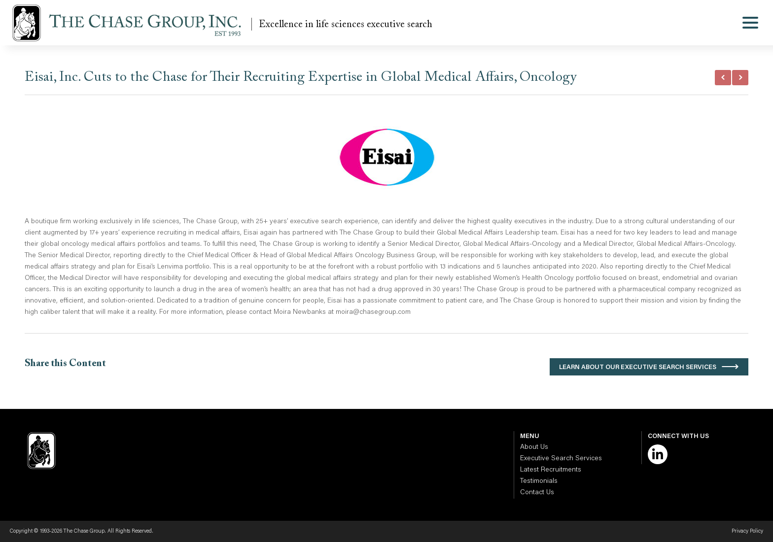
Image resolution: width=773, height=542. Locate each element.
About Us (534, 447)
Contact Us (537, 492)
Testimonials (539, 481)
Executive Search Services (561, 458)
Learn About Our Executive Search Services (637, 367)
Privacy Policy (747, 531)
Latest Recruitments (550, 470)
